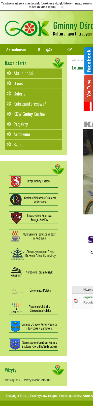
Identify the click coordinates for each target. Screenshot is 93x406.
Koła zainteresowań (30, 104)
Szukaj (19, 144)
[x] (62, 6)
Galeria (20, 93)
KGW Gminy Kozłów (30, 114)
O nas (18, 83)
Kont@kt (46, 49)
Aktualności (16, 49)
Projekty (21, 124)
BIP (69, 49)
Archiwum (22, 134)
